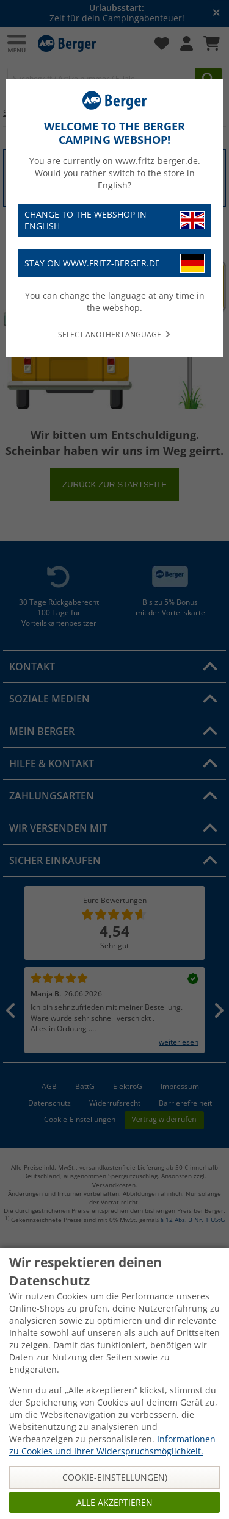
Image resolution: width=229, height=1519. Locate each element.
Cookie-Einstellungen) (114, 1477)
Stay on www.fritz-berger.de (114, 263)
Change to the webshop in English (114, 220)
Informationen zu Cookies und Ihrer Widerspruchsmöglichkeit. (112, 1445)
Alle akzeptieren (114, 1502)
